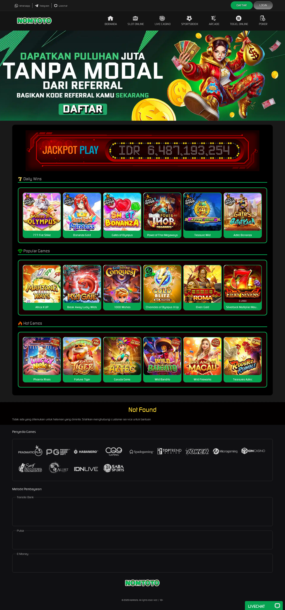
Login (263, 5)
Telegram (42, 5)
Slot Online (136, 20)
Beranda (111, 20)
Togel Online (239, 20)
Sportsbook (189, 20)
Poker (263, 20)
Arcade (214, 20)
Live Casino (163, 20)
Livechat (60, 5)
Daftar (241, 5)
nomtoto (133, 600)
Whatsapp (22, 5)
